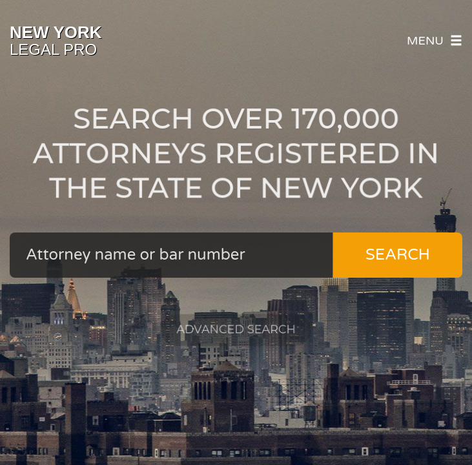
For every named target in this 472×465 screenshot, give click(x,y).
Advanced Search (236, 326)
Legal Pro (56, 41)
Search (397, 254)
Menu (434, 41)
